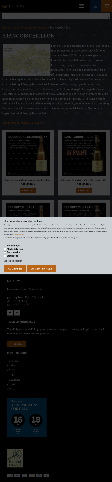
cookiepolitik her (19, 234)
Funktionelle (13, 252)
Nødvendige (13, 245)
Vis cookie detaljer (13, 261)
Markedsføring (15, 249)
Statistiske (12, 256)
